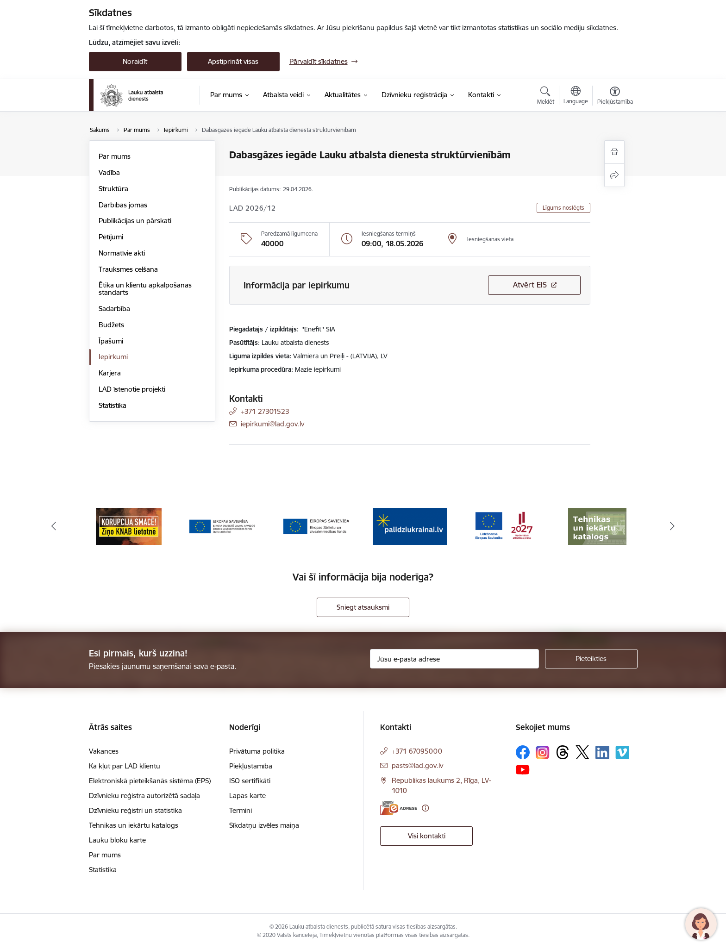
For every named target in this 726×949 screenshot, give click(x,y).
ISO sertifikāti (249, 780)
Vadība (109, 172)
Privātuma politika (257, 751)
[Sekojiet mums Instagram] (543, 752)
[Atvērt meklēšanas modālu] (545, 97)
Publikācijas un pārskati (135, 220)
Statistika (112, 405)
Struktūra (113, 188)
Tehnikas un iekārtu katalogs (133, 825)
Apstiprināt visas (233, 61)
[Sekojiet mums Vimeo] (622, 752)
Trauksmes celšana (128, 269)
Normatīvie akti (122, 253)
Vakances (104, 751)
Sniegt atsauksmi (363, 607)
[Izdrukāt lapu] (614, 152)
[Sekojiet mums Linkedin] (602, 753)
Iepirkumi (113, 356)
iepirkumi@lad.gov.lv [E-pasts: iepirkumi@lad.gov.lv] (272, 423)
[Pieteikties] (591, 658)
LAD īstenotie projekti (132, 389)
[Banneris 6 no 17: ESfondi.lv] (504, 525)
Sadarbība (114, 308)
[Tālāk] (673, 526)
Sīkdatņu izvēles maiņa (264, 825)
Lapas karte (247, 795)
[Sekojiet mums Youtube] (523, 768)
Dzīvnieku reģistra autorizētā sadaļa (144, 795)
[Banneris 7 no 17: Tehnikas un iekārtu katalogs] (597, 525)
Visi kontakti (426, 835)
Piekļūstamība (250, 766)
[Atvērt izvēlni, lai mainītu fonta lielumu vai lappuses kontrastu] (615, 97)
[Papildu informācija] (425, 808)
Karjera (110, 372)
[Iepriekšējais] (53, 526)
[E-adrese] (398, 808)
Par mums (115, 156)
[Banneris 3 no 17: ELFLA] (222, 525)
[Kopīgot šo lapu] (614, 175)
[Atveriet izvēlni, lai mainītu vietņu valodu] (576, 96)
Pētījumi (111, 236)
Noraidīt (135, 61)
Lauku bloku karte (117, 840)
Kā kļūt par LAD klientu (124, 766)
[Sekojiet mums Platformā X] (582, 752)
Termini (240, 810)
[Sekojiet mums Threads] (563, 752)
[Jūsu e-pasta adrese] (454, 658)
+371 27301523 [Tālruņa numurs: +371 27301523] (265, 411)
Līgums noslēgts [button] (563, 207)
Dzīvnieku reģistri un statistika (135, 810)
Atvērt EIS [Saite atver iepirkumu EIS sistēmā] (530, 284)
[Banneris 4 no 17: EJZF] (316, 525)
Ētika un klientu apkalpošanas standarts (145, 289)
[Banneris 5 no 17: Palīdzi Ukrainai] (410, 525)
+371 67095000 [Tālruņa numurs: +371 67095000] (417, 751)
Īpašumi (111, 341)
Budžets (111, 324)
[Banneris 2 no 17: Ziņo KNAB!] (129, 525)
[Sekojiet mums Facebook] (523, 752)
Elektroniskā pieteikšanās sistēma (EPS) (150, 780)
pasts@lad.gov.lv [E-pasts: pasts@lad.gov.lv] (417, 765)
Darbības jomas (123, 204)
